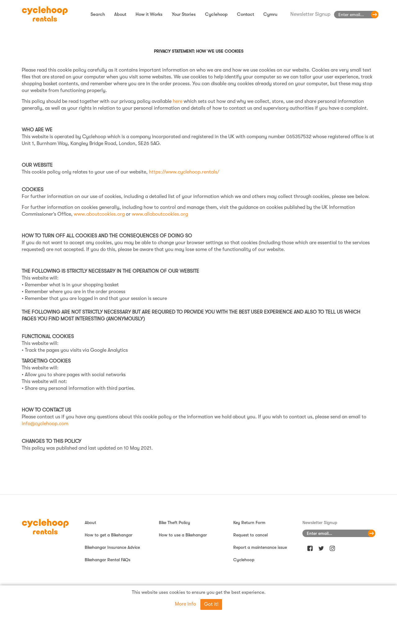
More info (185, 604)
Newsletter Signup (310, 14)
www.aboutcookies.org (99, 214)
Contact (245, 14)
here (177, 101)
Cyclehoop (216, 14)
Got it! (211, 604)
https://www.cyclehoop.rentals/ (184, 172)
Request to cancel (250, 534)
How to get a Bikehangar (108, 534)
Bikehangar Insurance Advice (112, 547)
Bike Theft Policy (174, 522)
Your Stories (184, 14)
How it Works (149, 14)
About (120, 14)
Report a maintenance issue (260, 547)
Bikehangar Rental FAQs (107, 559)
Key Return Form (249, 522)
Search (98, 14)
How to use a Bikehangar (183, 534)
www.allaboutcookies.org (160, 214)
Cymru (270, 14)
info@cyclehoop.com (45, 423)
